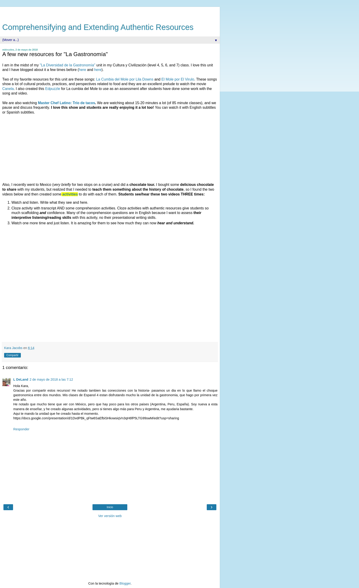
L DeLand (20, 379)
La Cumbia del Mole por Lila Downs (124, 79)
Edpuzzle (52, 89)
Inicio (110, 507)
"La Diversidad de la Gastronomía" (67, 65)
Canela (8, 89)
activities (70, 194)
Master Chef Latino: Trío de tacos (66, 103)
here (82, 70)
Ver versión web (110, 516)
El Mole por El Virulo (177, 79)
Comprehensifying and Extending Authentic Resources (97, 27)
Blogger (125, 583)
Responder (21, 429)
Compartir (12, 355)
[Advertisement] (110, 12)
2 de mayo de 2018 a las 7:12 (51, 379)
